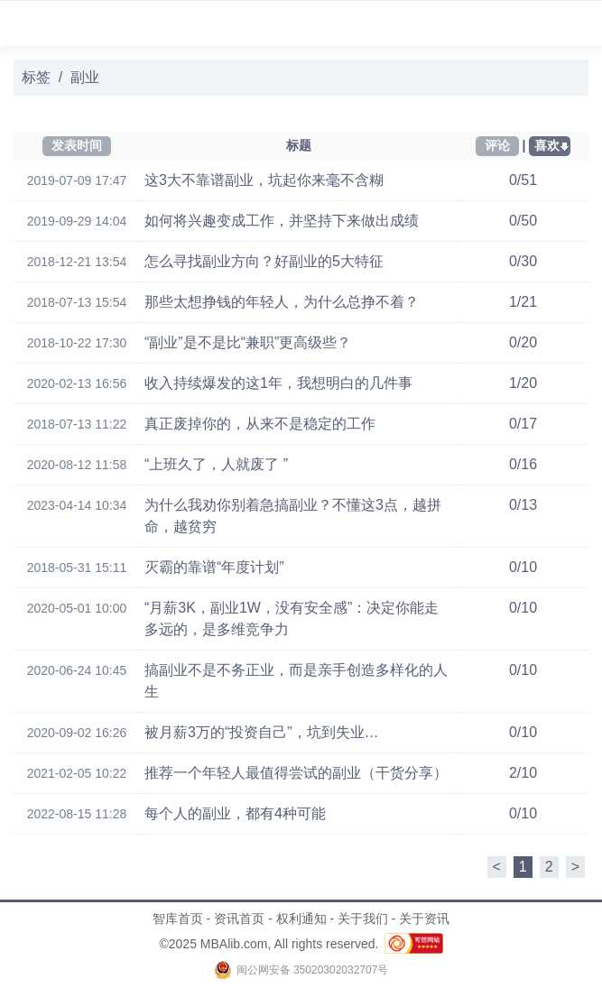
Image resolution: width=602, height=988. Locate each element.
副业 (84, 77)
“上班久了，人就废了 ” (216, 464)
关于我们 (363, 918)
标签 (36, 77)
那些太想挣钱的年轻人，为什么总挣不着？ (281, 301)
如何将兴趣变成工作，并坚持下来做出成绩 (281, 220)
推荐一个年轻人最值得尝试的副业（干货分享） (296, 772)
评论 (497, 145)
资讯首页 (239, 918)
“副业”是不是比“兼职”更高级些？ (247, 342)
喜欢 (547, 145)
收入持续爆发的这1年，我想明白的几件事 (278, 383)
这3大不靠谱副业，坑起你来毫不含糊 (264, 180)
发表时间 (76, 145)
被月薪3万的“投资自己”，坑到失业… (261, 732)
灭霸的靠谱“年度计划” (214, 567)
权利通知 (301, 918)
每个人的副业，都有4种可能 (235, 813)
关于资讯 (424, 918)
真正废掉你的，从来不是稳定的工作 (259, 423)
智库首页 (178, 918)
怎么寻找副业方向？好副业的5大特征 (264, 261)
